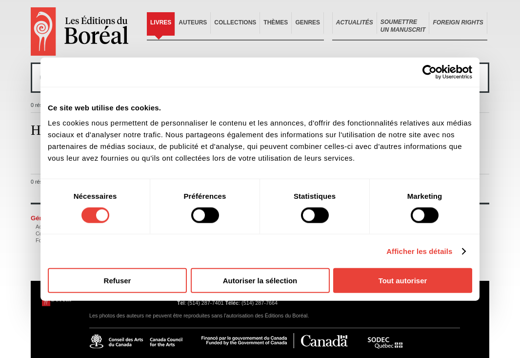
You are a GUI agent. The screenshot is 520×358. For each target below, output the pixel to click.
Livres (160, 22)
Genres (307, 22)
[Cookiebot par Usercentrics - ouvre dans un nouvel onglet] (429, 71)
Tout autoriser (403, 280)
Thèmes (275, 22)
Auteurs (193, 22)
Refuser (117, 280)
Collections (235, 22)
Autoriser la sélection (260, 280)
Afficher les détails (419, 251)
